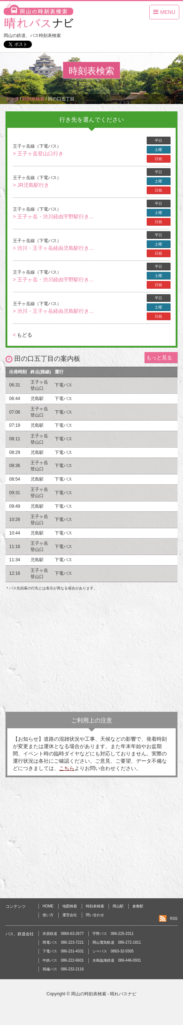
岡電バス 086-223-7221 (63, 942)
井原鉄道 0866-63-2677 (63, 934)
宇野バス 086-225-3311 (112, 934)
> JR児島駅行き (31, 185)
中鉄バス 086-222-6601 (63, 960)
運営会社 (69, 915)
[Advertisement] (91, 653)
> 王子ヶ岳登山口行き (38, 153)
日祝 (158, 159)
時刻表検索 (95, 906)
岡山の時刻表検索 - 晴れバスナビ (104, 993)
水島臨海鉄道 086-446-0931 (116, 960)
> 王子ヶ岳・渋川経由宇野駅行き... (53, 216)
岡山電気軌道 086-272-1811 (116, 942)
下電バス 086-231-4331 (63, 951)
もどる (22, 335)
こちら (66, 768)
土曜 (158, 150)
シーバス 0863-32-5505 (112, 951)
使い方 (48, 915)
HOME (48, 906)
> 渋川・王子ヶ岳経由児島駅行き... (53, 248)
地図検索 (69, 906)
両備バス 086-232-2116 (63, 969)
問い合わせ (95, 915)
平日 (158, 140)
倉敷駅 (137, 906)
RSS (173, 919)
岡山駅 (118, 906)
